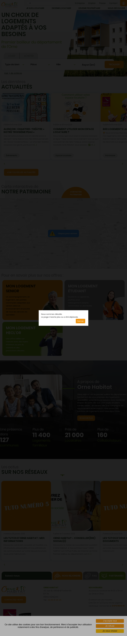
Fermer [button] (80, 321)
